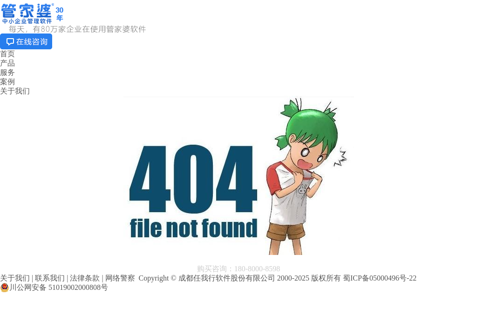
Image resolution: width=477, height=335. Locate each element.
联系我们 (50, 278)
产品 (7, 63)
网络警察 (120, 278)
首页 (7, 54)
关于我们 (15, 91)
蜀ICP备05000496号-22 (379, 278)
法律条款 (85, 278)
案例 (7, 82)
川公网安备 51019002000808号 (54, 287)
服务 (7, 72)
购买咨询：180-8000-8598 (238, 269)
